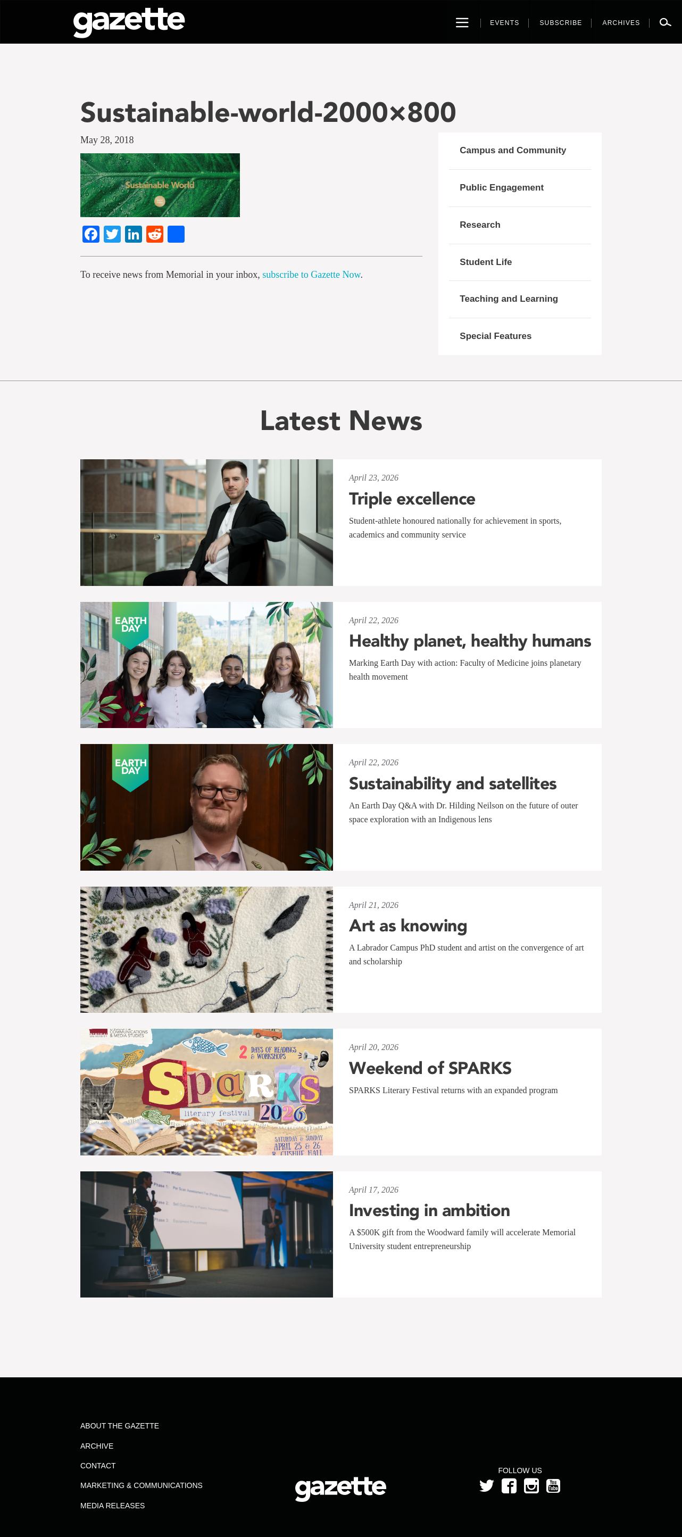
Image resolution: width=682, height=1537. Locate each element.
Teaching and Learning (509, 299)
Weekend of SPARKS (430, 1068)
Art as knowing (408, 925)
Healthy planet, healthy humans (470, 640)
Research (480, 225)
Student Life (486, 262)
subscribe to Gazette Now (311, 274)
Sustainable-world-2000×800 (268, 112)
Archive (96, 1446)
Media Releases (112, 1505)
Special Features (495, 336)
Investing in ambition (429, 1210)
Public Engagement (502, 188)
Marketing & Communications (141, 1485)
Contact (98, 1465)
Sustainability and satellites (453, 783)
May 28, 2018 (107, 140)
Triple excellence (412, 498)
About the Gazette (119, 1426)
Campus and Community (513, 150)
